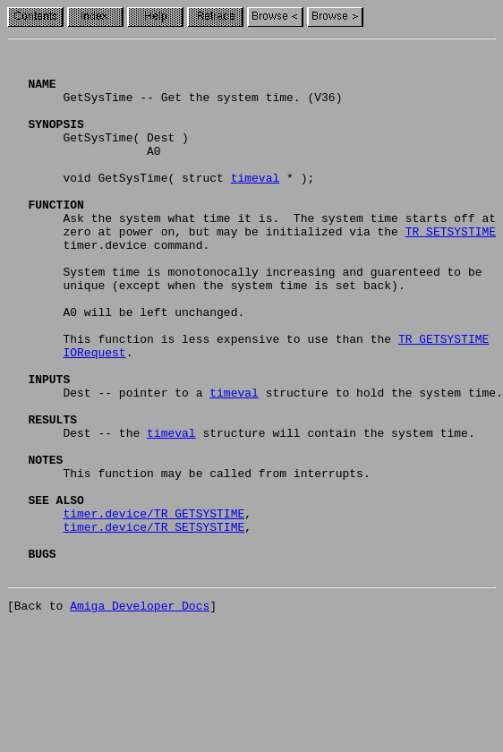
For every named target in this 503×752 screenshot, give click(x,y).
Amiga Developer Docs (139, 713)
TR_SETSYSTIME (450, 269)
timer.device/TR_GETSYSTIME (153, 607)
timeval (255, 204)
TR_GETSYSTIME (443, 397)
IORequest (94, 414)
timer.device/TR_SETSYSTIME (153, 623)
